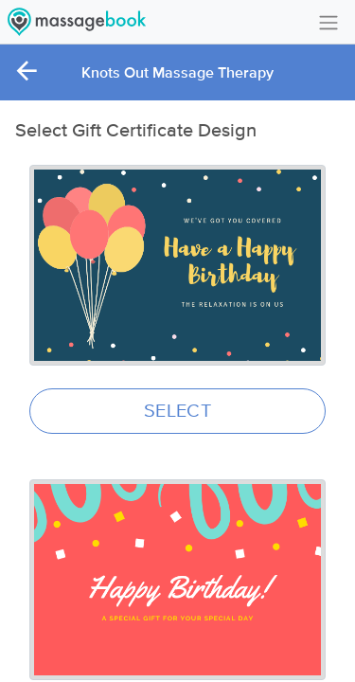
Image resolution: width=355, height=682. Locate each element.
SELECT (177, 411)
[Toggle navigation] (328, 21)
